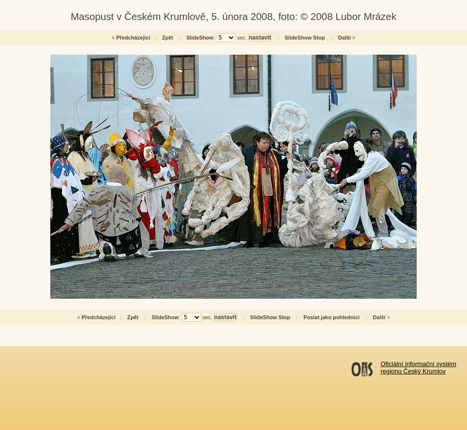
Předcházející (133, 38)
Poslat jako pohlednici (331, 317)
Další (344, 38)
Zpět (167, 38)
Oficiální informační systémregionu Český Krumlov (418, 367)
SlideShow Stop (305, 38)
